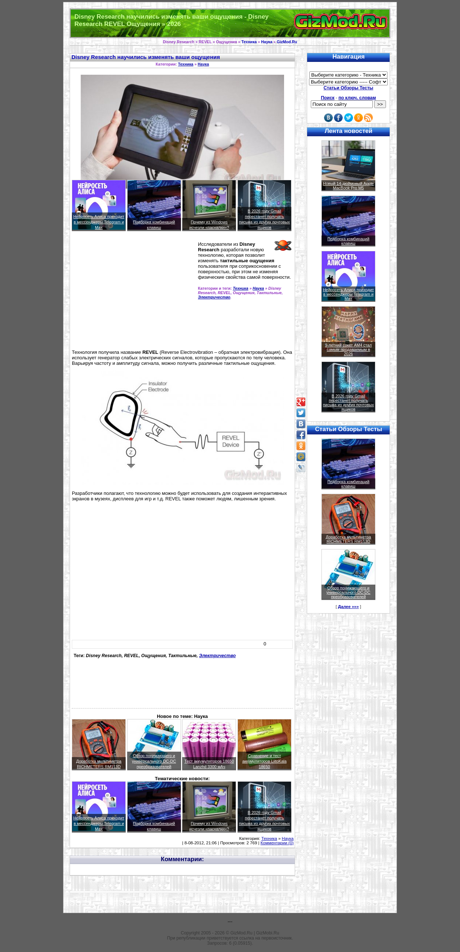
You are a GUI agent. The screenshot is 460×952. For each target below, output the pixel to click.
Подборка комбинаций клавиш (348, 241)
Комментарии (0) (277, 843)
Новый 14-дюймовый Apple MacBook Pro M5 (348, 185)
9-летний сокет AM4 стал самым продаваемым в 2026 (348, 349)
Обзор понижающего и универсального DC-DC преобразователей (154, 761)
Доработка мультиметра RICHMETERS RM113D (348, 539)
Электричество (214, 297)
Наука (266, 42)
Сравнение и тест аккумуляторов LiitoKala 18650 (264, 761)
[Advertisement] (133, 293)
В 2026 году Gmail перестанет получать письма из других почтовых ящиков (348, 402)
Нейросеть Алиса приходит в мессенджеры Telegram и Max (98, 222)
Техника (249, 42)
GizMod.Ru (287, 42)
